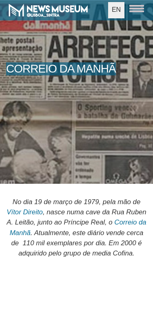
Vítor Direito (25, 212)
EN (116, 9)
